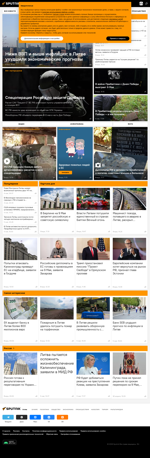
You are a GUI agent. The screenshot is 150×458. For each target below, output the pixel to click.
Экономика (68, 409)
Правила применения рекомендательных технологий (22, 434)
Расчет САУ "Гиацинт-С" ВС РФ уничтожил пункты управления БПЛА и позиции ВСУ (38, 104)
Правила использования (68, 431)
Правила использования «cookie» (93, 431)
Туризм (105, 409)
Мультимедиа (117, 409)
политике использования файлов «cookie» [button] (58, 12)
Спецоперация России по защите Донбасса (45, 97)
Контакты (26, 431)
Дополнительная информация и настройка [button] (41, 38)
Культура (95, 409)
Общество (55, 409)
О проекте (6, 431)
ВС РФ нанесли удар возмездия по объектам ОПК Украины (33, 110)
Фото (97, 129)
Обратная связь (52, 434)
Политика (44, 409)
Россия (10, 348)
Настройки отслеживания (70, 434)
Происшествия (82, 409)
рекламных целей (116, 19)
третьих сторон (58, 14)
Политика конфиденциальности (44, 431)
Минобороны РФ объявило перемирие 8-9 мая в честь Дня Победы (38, 115)
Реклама (16, 431)
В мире (35, 409)
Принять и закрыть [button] (118, 38)
